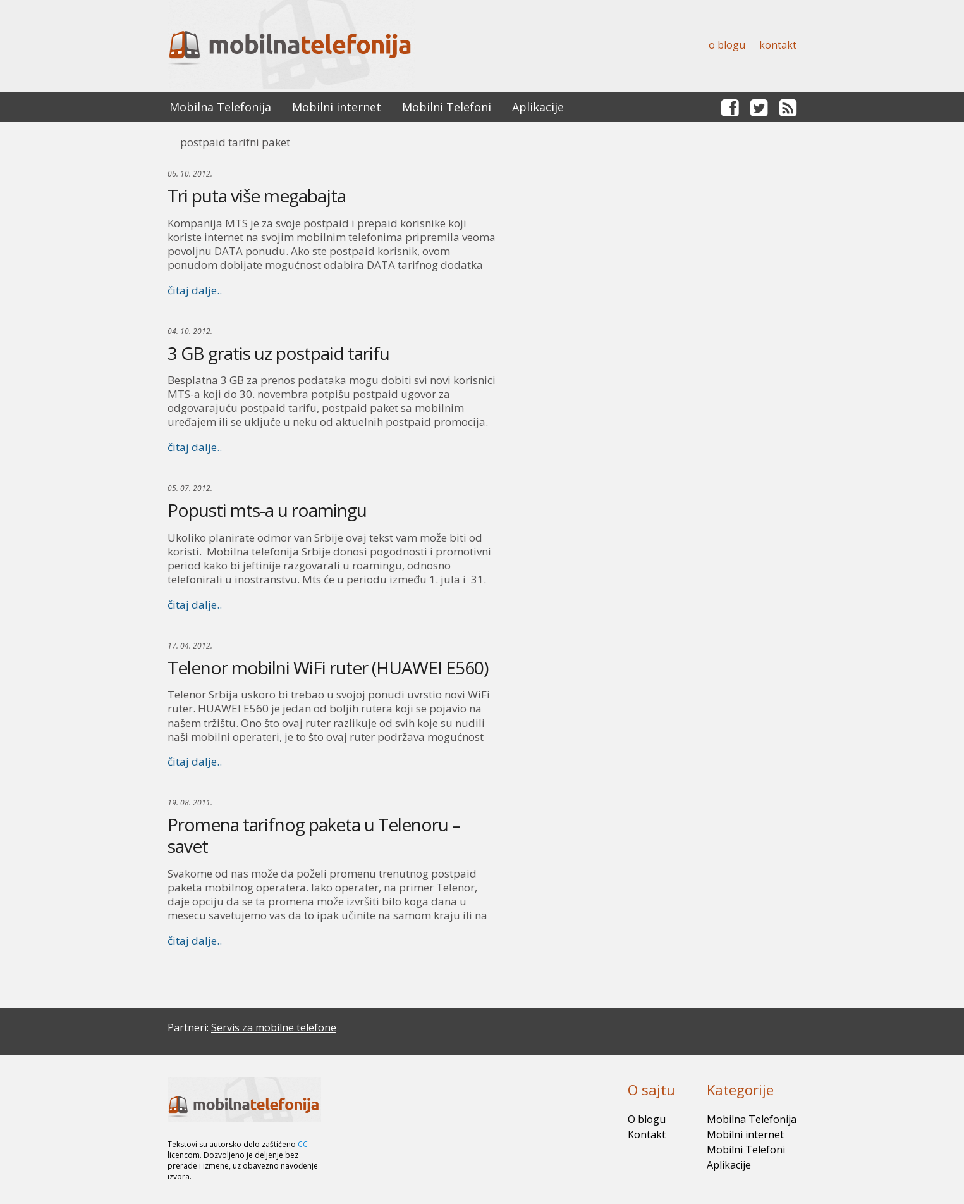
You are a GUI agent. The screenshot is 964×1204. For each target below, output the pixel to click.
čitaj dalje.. (195, 290)
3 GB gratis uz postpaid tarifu (278, 353)
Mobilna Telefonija (220, 107)
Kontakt (777, 45)
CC (303, 1144)
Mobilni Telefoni (446, 107)
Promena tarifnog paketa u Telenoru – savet (314, 835)
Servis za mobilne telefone (273, 1027)
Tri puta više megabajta (257, 195)
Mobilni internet (336, 107)
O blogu (727, 45)
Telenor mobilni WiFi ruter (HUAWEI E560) (328, 667)
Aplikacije (538, 107)
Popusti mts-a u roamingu (267, 510)
